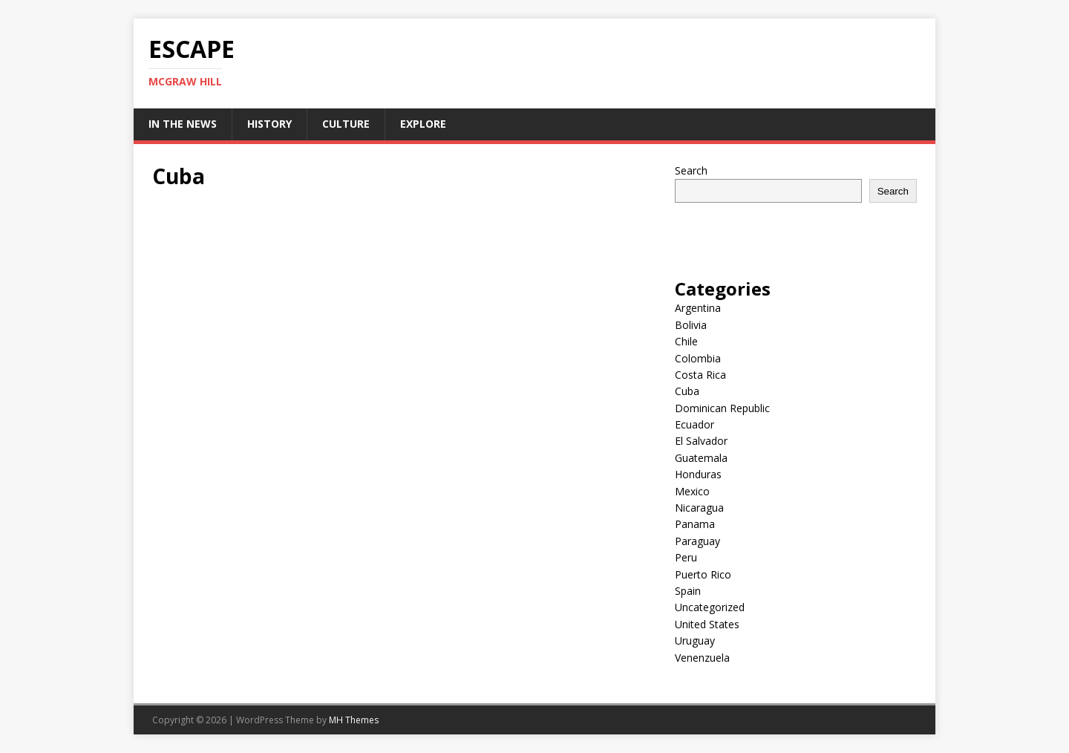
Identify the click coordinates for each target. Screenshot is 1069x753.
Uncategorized (710, 607)
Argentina (698, 308)
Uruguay (695, 640)
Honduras (698, 474)
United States (707, 624)
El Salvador (701, 441)
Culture (346, 124)
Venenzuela (702, 658)
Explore (423, 124)
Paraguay (697, 541)
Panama (695, 524)
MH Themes (354, 720)
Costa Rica (700, 375)
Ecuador (694, 424)
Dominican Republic (722, 408)
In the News (182, 124)
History (269, 124)
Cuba (687, 391)
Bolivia (691, 325)
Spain (688, 591)
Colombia (698, 358)
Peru (686, 557)
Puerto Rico (703, 574)
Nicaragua (699, 508)
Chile (686, 341)
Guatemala (701, 458)
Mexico (692, 491)
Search (691, 170)
